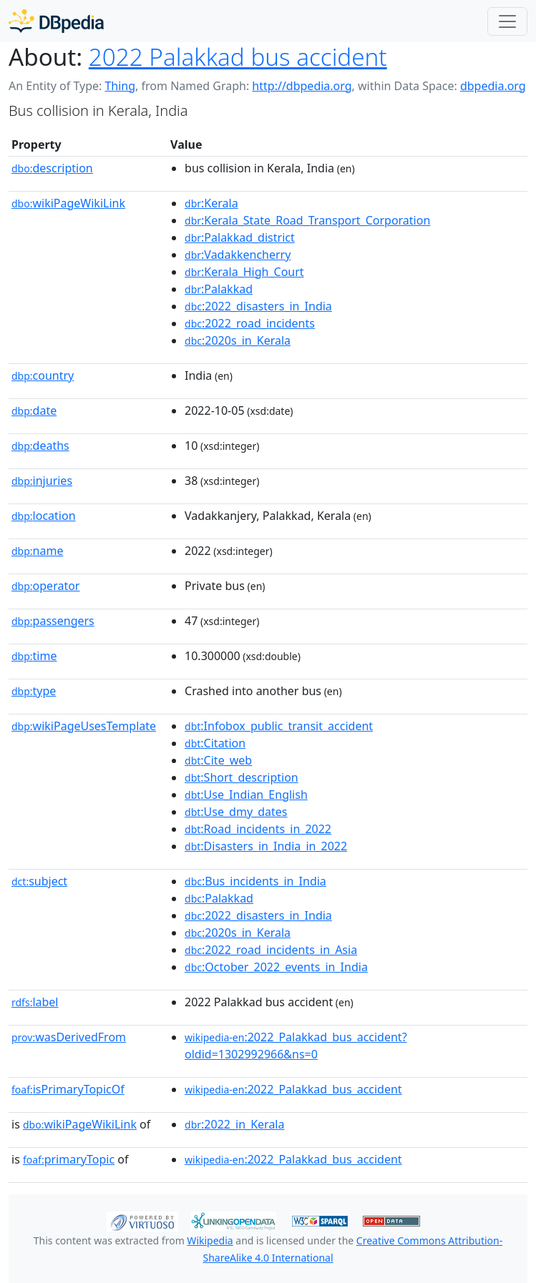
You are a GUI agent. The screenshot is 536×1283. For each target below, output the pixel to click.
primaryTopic (68, 1159)
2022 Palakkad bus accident (238, 56)
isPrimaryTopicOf (68, 1089)
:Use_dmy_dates (236, 812)
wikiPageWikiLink (68, 203)
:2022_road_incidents (250, 323)
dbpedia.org (493, 86)
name (37, 551)
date (34, 410)
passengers (52, 621)
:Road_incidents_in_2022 (258, 829)
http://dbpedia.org (301, 86)
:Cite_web (218, 760)
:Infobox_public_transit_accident (279, 726)
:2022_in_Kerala (234, 1124)
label (35, 1002)
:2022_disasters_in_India (258, 306)
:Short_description (241, 777)
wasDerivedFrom (68, 1037)
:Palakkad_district (240, 237)
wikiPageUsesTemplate (83, 726)
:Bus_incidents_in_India (255, 881)
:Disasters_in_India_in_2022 (266, 846)
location (43, 515)
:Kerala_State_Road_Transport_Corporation (307, 220)
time (34, 656)
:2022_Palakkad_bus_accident (293, 1089)
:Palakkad (219, 289)
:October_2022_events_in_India (276, 967)
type (33, 691)
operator (45, 586)
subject (39, 881)
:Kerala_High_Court (244, 272)
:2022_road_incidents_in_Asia (271, 950)
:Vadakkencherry (238, 254)
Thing (119, 86)
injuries (41, 480)
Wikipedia (210, 1240)
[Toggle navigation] (507, 21)
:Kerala (211, 203)
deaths (40, 445)
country (42, 375)
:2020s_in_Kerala (238, 340)
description (52, 168)
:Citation (215, 743)
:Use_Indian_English (246, 794)
